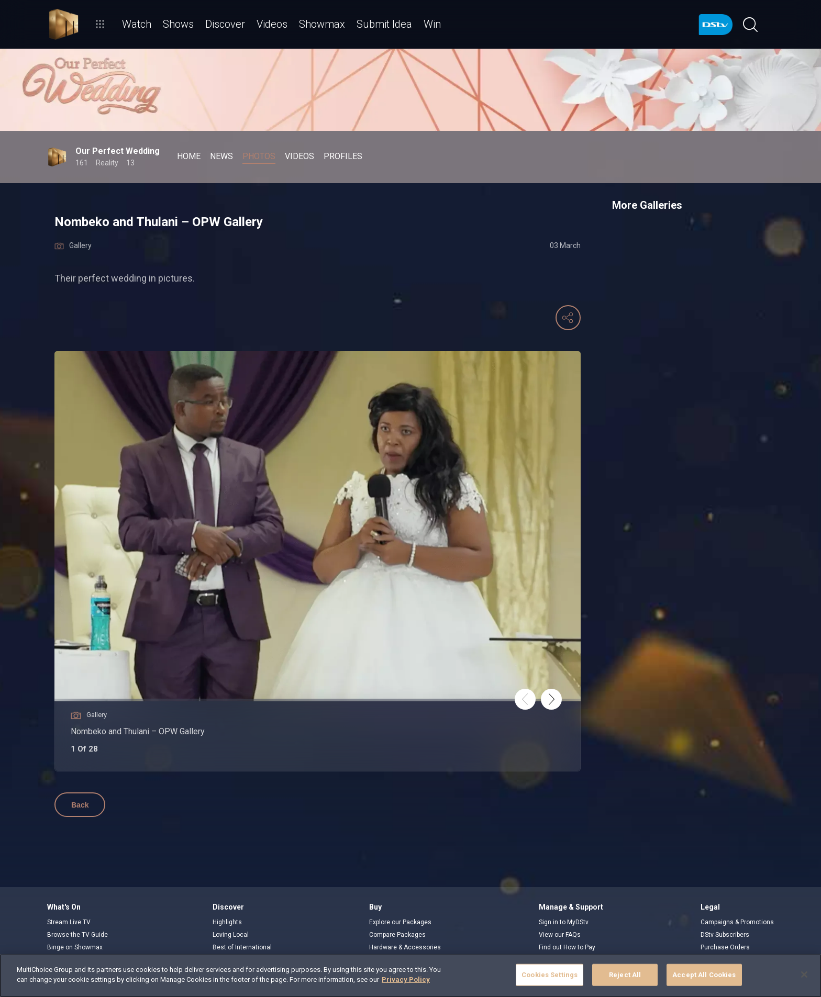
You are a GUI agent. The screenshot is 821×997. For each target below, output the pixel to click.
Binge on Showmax (75, 947)
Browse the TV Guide (77, 934)
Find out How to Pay (567, 947)
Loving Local (231, 934)
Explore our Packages (400, 922)
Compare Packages (397, 934)
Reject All (625, 975)
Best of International (242, 947)
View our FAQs (560, 934)
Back (79, 805)
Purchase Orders (725, 947)
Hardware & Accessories (405, 947)
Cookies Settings (550, 975)
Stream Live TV (69, 922)
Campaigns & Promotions (737, 922)
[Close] (804, 974)
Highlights (227, 922)
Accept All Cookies (704, 975)
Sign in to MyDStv (564, 922)
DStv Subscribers (725, 934)
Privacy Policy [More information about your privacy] (406, 979)
